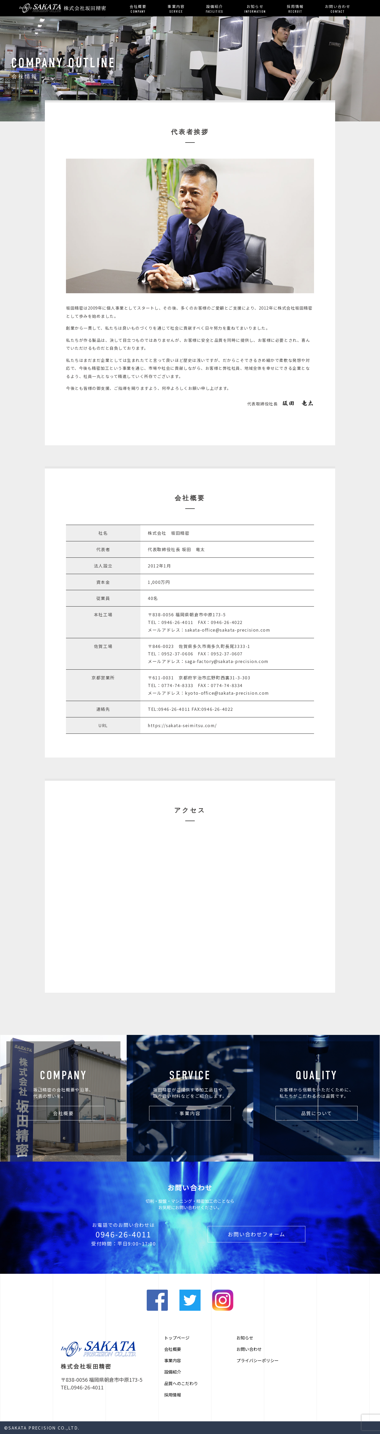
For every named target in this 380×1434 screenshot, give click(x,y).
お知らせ (255, 8)
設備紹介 (214, 8)
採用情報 (295, 8)
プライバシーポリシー (257, 1360)
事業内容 (176, 8)
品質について (316, 1113)
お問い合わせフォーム (257, 1234)
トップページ (176, 1337)
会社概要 (138, 8)
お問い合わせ (337, 8)
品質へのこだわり (181, 1383)
